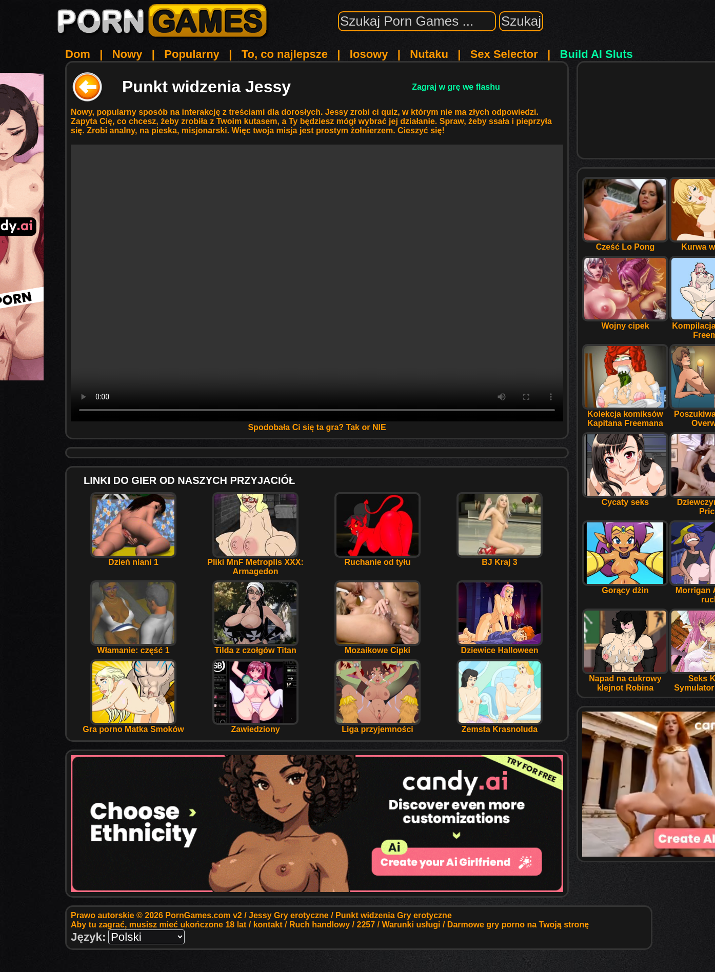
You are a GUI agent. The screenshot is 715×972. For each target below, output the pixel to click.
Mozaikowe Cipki (377, 647)
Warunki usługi (411, 924)
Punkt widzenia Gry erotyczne (393, 915)
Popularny (192, 54)
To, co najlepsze (285, 54)
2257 (366, 924)
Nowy (127, 54)
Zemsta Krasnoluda (499, 726)
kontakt (268, 924)
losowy (369, 54)
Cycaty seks (625, 499)
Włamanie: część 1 (133, 647)
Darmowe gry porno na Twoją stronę (518, 924)
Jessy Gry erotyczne (289, 915)
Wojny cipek (625, 322)
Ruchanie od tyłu (377, 558)
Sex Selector (504, 54)
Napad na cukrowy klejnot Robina (625, 679)
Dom (77, 54)
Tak (353, 427)
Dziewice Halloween (499, 647)
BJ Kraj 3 (499, 558)
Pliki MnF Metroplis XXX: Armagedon (255, 563)
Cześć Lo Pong (625, 243)
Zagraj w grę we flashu (456, 87)
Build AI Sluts (596, 54)
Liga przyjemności (377, 726)
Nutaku (429, 54)
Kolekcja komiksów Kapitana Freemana (625, 415)
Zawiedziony (255, 726)
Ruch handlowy (319, 924)
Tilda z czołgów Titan (255, 647)
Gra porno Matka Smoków (133, 726)
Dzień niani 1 (133, 558)
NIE (379, 427)
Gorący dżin (625, 587)
